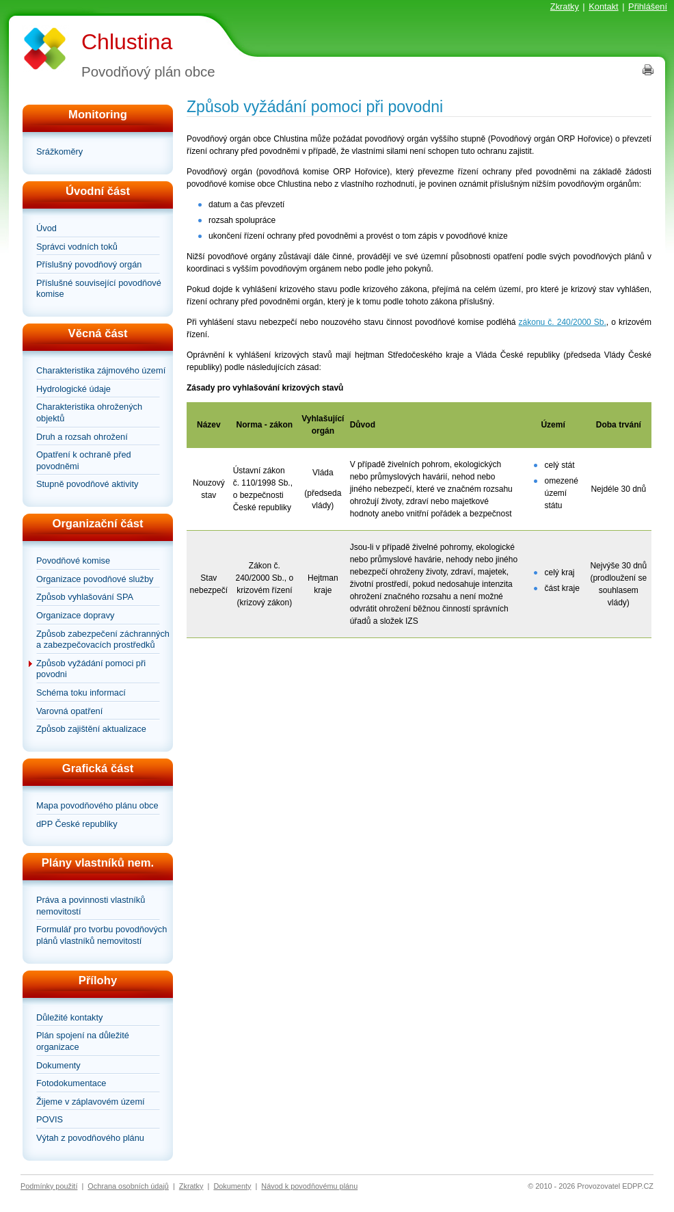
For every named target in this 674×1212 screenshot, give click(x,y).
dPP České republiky (77, 824)
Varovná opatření (69, 711)
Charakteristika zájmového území (100, 370)
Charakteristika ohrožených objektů (89, 412)
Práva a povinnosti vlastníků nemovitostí (90, 906)
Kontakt (603, 6)
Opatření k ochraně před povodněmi (83, 460)
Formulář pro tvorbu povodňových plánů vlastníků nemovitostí (101, 935)
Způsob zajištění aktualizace (91, 729)
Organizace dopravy (75, 615)
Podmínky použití (49, 1186)
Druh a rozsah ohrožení (82, 437)
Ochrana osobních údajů (128, 1186)
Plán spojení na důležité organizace (82, 1041)
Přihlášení (647, 6)
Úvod (46, 228)
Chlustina (126, 41)
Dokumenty (58, 1065)
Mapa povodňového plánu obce (97, 805)
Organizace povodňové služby (94, 579)
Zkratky (564, 6)
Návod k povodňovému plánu (309, 1186)
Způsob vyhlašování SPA (84, 597)
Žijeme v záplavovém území (90, 1101)
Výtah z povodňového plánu (90, 1138)
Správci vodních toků (77, 246)
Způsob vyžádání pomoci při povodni (91, 669)
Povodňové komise (73, 560)
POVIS (49, 1119)
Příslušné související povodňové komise (98, 289)
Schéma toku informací (81, 692)
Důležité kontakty (69, 1017)
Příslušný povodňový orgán (88, 264)
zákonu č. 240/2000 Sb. (562, 322)
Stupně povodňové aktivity (87, 484)
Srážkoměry (59, 151)
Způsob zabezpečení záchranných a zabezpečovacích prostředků (103, 639)
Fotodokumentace (71, 1083)
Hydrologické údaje (73, 389)
